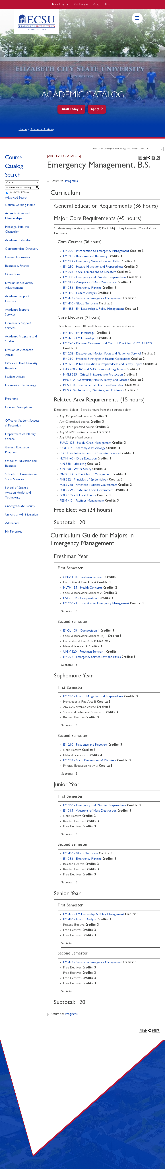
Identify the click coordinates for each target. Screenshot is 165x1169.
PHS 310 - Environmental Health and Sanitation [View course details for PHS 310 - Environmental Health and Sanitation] (93, 385)
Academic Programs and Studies (21, 339)
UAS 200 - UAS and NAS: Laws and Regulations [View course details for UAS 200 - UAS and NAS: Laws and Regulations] (94, 369)
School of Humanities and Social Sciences (21, 477)
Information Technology (20, 385)
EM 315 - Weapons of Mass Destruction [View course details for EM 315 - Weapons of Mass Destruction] (90, 282)
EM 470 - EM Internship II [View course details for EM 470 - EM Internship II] (79, 338)
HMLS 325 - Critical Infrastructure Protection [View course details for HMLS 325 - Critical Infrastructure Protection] (93, 375)
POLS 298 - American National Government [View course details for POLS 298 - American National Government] (88, 485)
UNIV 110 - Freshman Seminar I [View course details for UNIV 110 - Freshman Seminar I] (83, 577)
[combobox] (127, 149)
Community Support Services (18, 326)
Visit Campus (81, 4)
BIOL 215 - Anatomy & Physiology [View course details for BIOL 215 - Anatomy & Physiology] (82, 448)
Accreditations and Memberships (17, 216)
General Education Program (17, 450)
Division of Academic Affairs (19, 353)
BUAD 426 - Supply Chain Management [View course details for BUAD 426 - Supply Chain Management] (85, 443)
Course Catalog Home (20, 205)
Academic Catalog (42, 129)
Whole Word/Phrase (19, 193)
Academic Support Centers (17, 299)
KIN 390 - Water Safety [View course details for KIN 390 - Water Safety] (75, 469)
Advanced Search (16, 198)
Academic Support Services (17, 312)
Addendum (12, 523)
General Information (18, 257)
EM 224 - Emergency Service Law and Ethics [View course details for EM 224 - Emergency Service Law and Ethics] (92, 261)
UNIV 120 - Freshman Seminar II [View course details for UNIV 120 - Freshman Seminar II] (84, 652)
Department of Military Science (20, 437)
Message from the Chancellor (17, 230)
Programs (11, 399)
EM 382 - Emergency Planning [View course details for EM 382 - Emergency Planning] (82, 288)
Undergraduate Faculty (20, 506)
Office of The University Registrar (21, 366)
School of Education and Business (21, 464)
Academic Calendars (18, 240)
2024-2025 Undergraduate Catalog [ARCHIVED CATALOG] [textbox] (121, 149)
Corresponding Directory (21, 249)
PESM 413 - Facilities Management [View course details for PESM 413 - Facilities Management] (81, 501)
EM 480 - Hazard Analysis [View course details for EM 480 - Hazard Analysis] (80, 293)
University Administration (21, 515)
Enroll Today (70, 109)
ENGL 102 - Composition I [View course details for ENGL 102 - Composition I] (81, 598)
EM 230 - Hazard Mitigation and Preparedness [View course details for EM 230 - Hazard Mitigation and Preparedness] (93, 267)
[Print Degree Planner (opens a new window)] (140, 158)
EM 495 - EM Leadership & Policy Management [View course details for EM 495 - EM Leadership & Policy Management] (93, 309)
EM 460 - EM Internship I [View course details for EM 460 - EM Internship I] (79, 333)
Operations (12, 274)
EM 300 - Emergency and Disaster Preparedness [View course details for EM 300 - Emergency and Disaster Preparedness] (94, 277)
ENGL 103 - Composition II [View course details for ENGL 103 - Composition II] (81, 631)
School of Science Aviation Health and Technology (18, 493)
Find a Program (60, 4)
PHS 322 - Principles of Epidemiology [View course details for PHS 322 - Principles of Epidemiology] (83, 480)
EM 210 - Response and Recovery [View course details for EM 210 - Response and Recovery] (85, 256)
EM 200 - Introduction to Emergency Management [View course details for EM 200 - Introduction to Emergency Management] (96, 251)
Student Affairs (15, 377)
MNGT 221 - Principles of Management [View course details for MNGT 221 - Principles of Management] (85, 474)
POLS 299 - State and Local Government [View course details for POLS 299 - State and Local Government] (86, 490)
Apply (96, 4)
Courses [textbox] (10, 183)
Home (23, 129)
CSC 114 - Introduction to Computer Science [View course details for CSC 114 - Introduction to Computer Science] (89, 453)
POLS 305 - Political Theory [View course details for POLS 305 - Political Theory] (77, 495)
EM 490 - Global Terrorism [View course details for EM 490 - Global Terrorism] (80, 304)
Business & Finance (17, 266)
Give (107, 4)
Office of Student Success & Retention (22, 423)
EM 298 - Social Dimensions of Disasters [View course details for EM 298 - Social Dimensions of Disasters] (89, 272)
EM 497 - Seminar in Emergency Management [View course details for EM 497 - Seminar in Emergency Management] (92, 298)
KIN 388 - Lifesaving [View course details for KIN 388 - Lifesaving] (72, 464)
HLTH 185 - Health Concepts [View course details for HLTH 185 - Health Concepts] (82, 588)
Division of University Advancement (19, 286)
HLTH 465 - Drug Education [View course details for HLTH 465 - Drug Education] (78, 459)
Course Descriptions (18, 407)
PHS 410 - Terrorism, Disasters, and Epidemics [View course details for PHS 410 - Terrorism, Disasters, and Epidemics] (93, 390)
